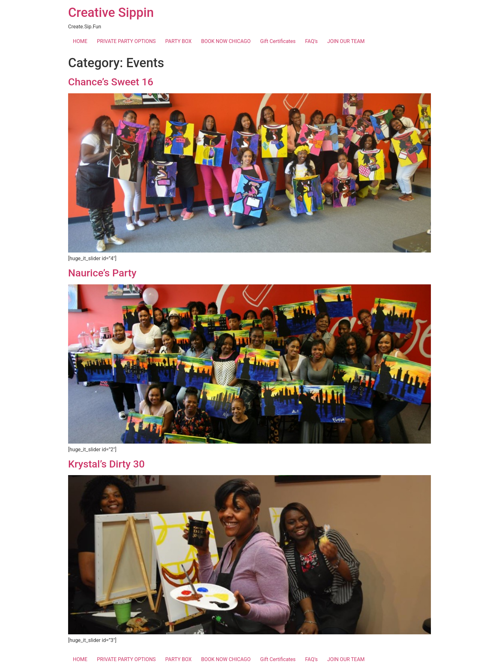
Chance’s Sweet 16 (110, 82)
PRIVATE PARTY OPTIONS (126, 41)
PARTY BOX (178, 41)
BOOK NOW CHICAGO (225, 41)
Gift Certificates (278, 41)
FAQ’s (311, 41)
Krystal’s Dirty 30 (106, 464)
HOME (80, 41)
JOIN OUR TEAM (346, 41)
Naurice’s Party (102, 273)
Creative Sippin (111, 12)
